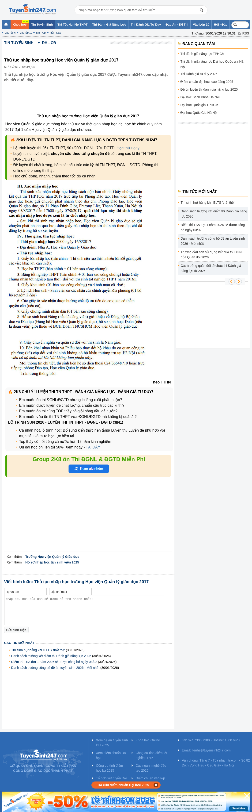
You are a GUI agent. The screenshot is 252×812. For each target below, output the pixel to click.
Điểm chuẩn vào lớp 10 (150, 780)
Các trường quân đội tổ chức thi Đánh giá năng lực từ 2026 (211, 268)
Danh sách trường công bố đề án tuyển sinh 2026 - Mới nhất (55, 668)
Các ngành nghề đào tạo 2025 (150, 768)
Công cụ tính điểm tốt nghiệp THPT (151, 755)
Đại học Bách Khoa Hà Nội (200, 97)
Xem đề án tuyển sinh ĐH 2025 (112, 742)
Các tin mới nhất (19, 643)
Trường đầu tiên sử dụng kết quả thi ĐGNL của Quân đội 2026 (212, 254)
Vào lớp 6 (10, 32)
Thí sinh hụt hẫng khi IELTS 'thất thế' (38, 650)
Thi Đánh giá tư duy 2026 (199, 74)
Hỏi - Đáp (55, 32)
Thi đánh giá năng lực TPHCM (203, 54)
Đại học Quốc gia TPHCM (199, 105)
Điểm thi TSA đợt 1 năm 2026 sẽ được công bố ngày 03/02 (54, 662)
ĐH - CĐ (41, 32)
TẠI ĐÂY (93, 447)
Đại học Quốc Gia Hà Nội (199, 113)
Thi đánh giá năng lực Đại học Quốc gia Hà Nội (212, 64)
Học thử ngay (128, 148)
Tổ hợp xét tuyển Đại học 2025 (111, 780)
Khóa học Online (147, 740)
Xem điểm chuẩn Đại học (111, 755)
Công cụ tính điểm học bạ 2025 (109, 768)
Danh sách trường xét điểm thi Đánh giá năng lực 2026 (51, 656)
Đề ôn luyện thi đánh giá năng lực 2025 (209, 89)
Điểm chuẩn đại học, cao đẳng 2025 (207, 82)
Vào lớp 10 (26, 32)
